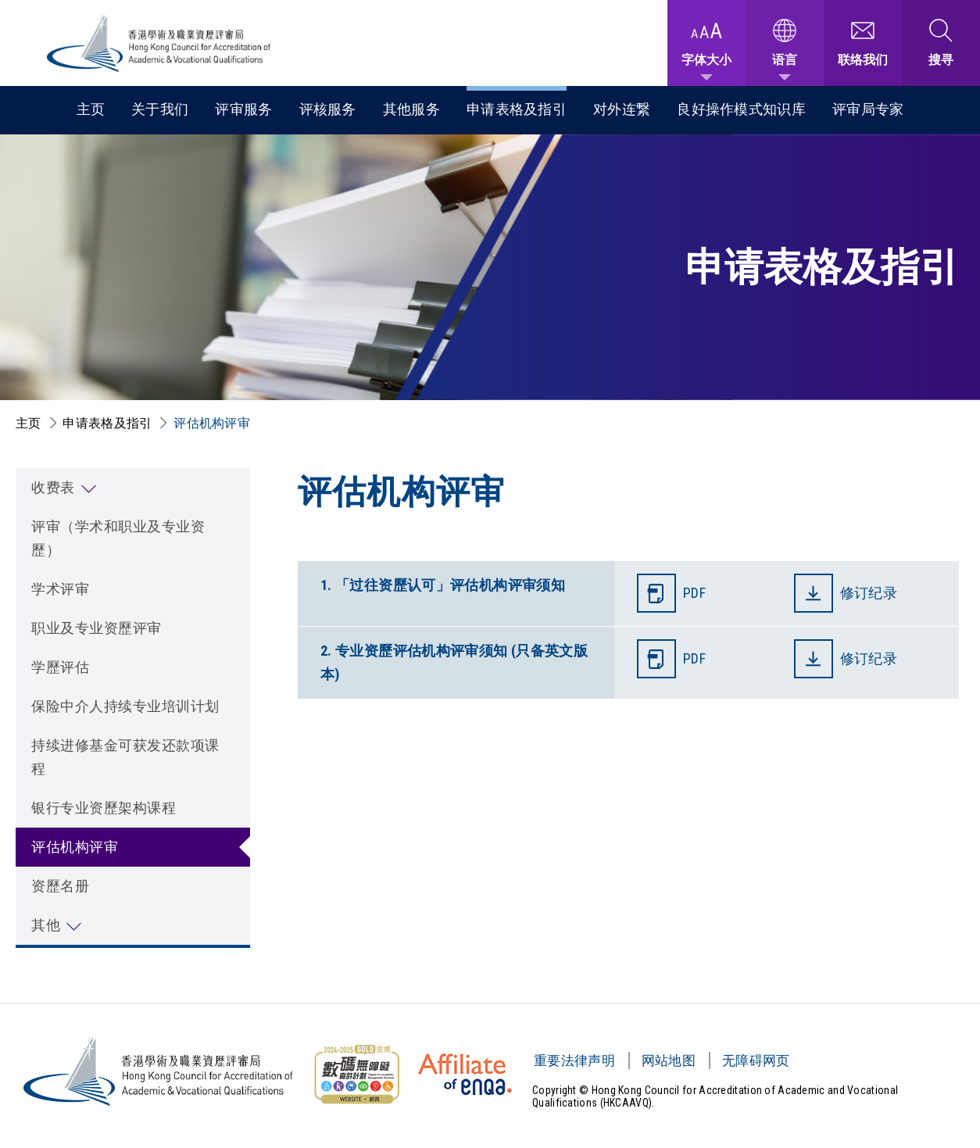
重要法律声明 (574, 1060)
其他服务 (411, 109)
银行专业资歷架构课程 (103, 807)
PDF (694, 593)
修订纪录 (870, 593)
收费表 (53, 487)
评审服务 (243, 109)
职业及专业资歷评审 (96, 628)
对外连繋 (621, 109)
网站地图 (669, 1060)
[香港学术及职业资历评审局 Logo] (159, 43)
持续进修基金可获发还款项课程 (125, 757)
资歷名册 (60, 886)
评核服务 (327, 109)
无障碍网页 (756, 1060)
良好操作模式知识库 (741, 109)
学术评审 (60, 589)
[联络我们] (863, 43)
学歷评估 (60, 667)
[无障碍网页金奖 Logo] (356, 1074)
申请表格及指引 (517, 109)
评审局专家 (868, 109)
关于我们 (159, 109)
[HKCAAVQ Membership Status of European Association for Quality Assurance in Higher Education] (465, 1074)
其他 (45, 925)
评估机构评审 (211, 423)
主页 (91, 109)
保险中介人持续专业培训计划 (125, 706)
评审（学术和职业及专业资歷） (118, 538)
